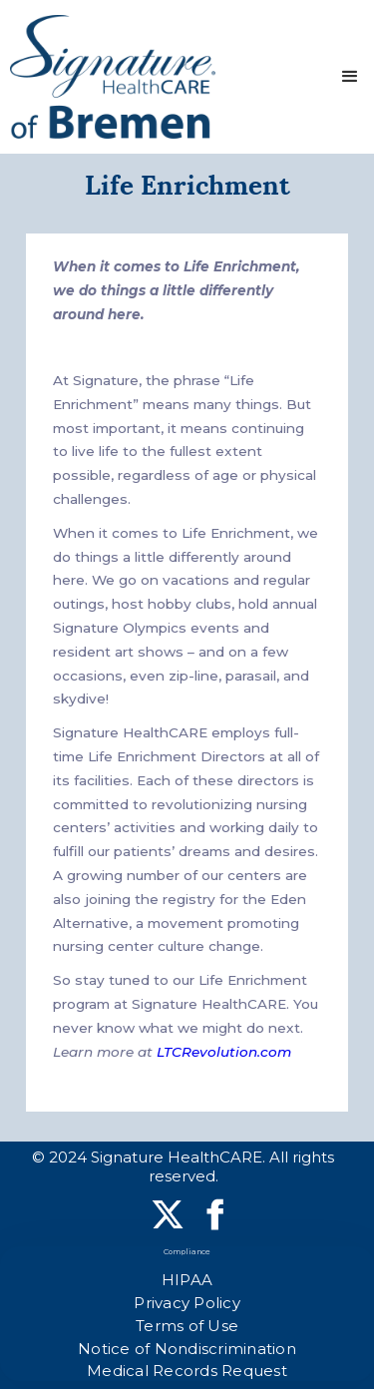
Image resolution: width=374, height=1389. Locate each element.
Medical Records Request (187, 1370)
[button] (350, 77)
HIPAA (187, 1279)
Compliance (187, 1251)
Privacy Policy (187, 1302)
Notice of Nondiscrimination (187, 1348)
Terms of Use (187, 1325)
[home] (112, 77)
